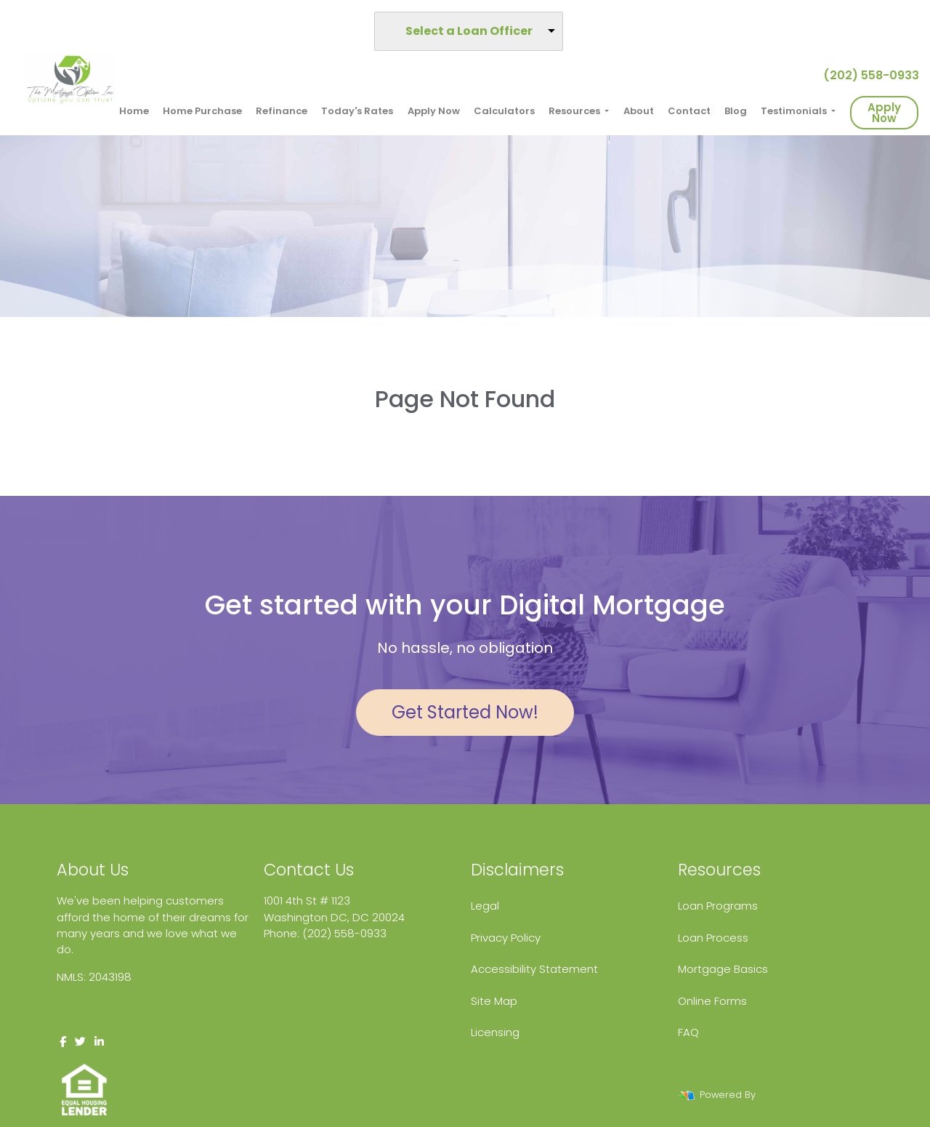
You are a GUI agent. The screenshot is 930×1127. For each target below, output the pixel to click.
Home (134, 111)
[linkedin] (99, 1041)
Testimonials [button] (795, 111)
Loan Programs (718, 905)
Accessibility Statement (534, 968)
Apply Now (434, 111)
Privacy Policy (506, 937)
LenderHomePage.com (813, 1094)
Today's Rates (357, 111)
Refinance (281, 111)
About (638, 111)
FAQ (688, 1032)
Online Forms (712, 1000)
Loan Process (713, 937)
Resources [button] (575, 111)
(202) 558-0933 (865, 75)
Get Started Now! (465, 712)
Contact (689, 111)
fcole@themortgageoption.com (350, 949)
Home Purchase (202, 111)
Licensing (495, 1032)
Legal (485, 905)
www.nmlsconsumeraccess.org (141, 1007)
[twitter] (80, 1041)
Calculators (504, 111)
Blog (735, 111)
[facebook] (63, 1041)
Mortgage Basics (723, 968)
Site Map (494, 1000)
